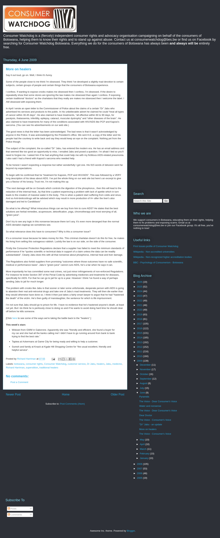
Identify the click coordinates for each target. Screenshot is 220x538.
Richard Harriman (15, 367)
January (144, 458)
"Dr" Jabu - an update (150, 424)
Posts (12, 508)
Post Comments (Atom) (72, 403)
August (144, 383)
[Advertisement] (164, 83)
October (144, 374)
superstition (32, 367)
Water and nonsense (150, 406)
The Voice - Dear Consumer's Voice (158, 401)
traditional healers (48, 367)
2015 (140, 333)
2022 (140, 300)
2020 (140, 309)
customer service (77, 364)
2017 (140, 323)
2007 (140, 468)
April (142, 444)
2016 (140, 328)
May (142, 439)
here (14, 318)
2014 (140, 337)
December (146, 364)
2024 (140, 291)
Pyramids (144, 396)
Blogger (131, 530)
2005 (140, 478)
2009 (140, 360)
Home (66, 394)
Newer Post (13, 394)
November (146, 369)
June (143, 392)
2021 (140, 305)
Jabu (108, 364)
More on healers (147, 429)
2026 (140, 282)
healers (100, 364)
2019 (140, 314)
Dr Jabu (91, 364)
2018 (140, 319)
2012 (140, 346)
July (142, 388)
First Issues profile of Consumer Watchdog (155, 246)
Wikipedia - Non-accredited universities (154, 251)
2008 (140, 464)
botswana (19, 364)
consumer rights (34, 364)
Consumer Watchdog (55, 364)
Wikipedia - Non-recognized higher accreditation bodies (162, 257)
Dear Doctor (145, 415)
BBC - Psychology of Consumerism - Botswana (158, 262)
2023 (140, 295)
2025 (140, 286)
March (143, 449)
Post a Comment (19, 382)
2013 (140, 342)
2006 (140, 473)
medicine (117, 364)
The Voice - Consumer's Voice (155, 420)
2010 (140, 356)
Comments (15, 514)
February (145, 453)
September (146, 378)
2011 (140, 351)
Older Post (117, 394)
